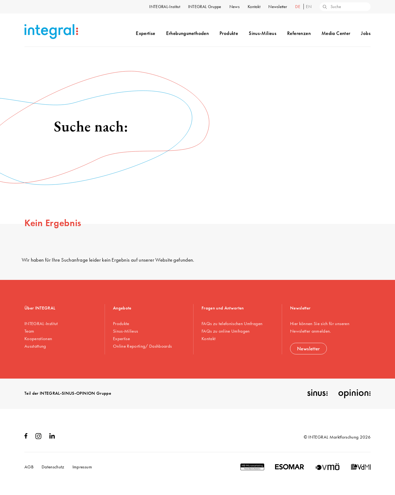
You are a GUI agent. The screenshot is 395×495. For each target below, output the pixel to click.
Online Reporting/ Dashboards (142, 346)
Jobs (366, 33)
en (309, 6)
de (298, 6)
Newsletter (277, 6)
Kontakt (254, 6)
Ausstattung (35, 346)
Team (29, 331)
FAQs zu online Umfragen (226, 331)
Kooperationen (38, 338)
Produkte (229, 33)
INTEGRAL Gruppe (204, 6)
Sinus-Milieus (262, 33)
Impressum (82, 467)
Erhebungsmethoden (187, 33)
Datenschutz (53, 467)
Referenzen (299, 33)
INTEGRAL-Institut (164, 6)
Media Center (335, 33)
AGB (29, 467)
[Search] (324, 7)
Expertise (145, 33)
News (234, 6)
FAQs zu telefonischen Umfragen (232, 323)
